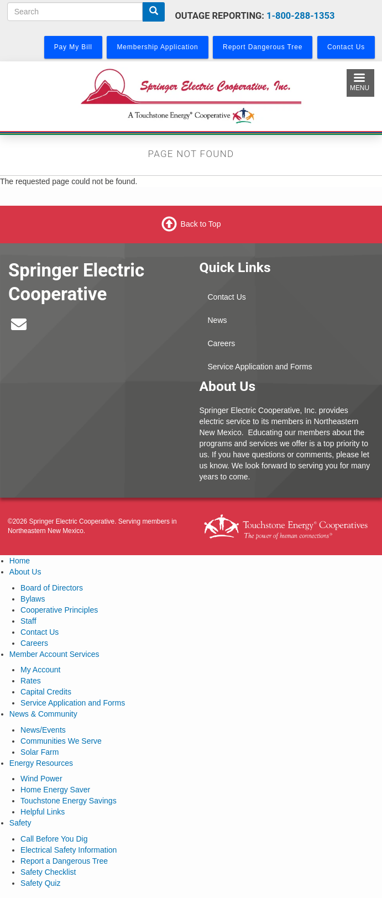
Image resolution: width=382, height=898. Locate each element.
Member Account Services (54, 654)
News (217, 320)
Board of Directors (51, 587)
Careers (222, 343)
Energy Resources (41, 763)
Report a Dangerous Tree (64, 861)
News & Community (43, 713)
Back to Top (201, 224)
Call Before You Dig (53, 838)
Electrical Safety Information (68, 849)
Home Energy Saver (55, 789)
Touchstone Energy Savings (68, 800)
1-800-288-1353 (300, 16)
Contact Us (227, 297)
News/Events (43, 729)
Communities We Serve (61, 741)
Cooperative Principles (59, 609)
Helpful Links (42, 811)
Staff (28, 621)
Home (19, 560)
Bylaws (32, 598)
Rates (30, 680)
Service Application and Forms (260, 366)
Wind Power (41, 778)
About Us (25, 571)
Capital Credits (45, 691)
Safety (20, 822)
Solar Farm (39, 752)
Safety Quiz (40, 883)
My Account (40, 669)
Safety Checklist (48, 872)
